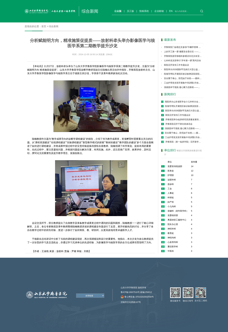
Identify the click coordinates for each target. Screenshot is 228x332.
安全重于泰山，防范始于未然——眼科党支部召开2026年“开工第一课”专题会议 (183, 133)
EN (170, 11)
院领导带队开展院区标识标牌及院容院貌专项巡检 (187, 74)
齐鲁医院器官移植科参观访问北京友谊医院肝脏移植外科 (190, 56)
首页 (43, 26)
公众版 (117, 11)
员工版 (130, 11)
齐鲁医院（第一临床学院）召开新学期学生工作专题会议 (183, 142)
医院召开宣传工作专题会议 (176, 65)
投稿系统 (144, 11)
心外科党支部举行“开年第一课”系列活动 (182, 60)
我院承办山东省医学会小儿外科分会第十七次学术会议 (183, 101)
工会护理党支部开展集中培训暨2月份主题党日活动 (187, 83)
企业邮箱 (159, 11)
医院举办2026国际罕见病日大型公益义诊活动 (185, 69)
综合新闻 (53, 26)
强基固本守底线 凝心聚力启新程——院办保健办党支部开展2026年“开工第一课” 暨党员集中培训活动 (183, 128)
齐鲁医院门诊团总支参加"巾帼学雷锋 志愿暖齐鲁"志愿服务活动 (193, 47)
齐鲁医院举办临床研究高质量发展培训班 (183, 119)
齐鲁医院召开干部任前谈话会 (178, 124)
